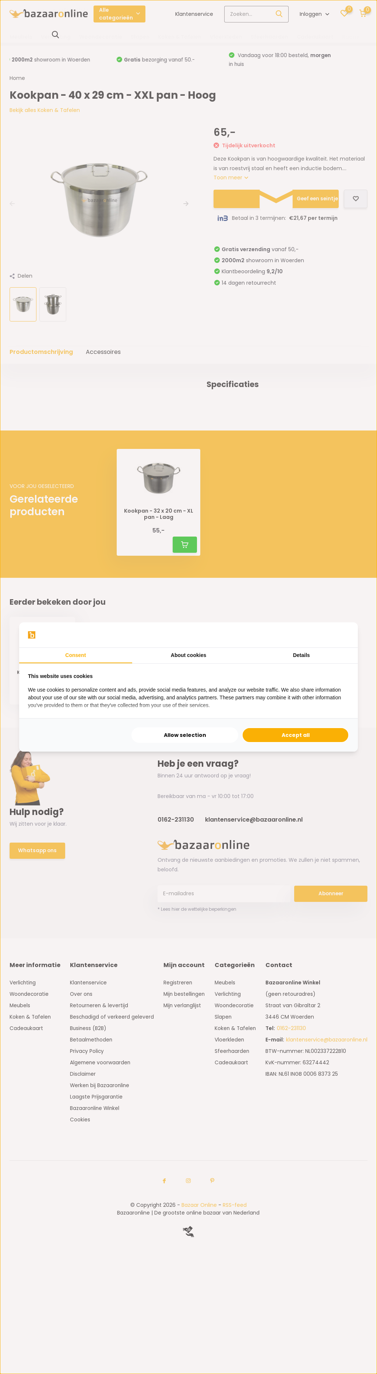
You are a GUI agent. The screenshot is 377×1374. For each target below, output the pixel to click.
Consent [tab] (75, 655)
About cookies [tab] (188, 655)
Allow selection (185, 735)
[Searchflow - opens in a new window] (340, 635)
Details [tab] (301, 655)
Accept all (296, 735)
